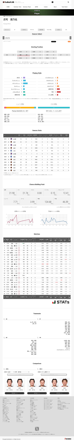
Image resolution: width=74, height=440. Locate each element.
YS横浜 (11, 252)
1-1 (16, 268)
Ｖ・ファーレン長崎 (6, 421)
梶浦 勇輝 (33, 340)
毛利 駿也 (67, 328)
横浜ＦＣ (17, 409)
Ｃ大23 (14, 139)
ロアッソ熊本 (32, 419)
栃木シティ (18, 406)
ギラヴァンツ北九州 (33, 418)
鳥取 (12, 259)
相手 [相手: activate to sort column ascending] (11, 240)
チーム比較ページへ (20, 374)
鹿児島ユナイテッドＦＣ (34, 420)
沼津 (12, 286)
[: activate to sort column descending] (4, 135)
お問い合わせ (46, 432)
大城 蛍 (6, 118)
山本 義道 (67, 331)
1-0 (16, 248)
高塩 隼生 (33, 352)
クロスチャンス (49, 80)
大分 (14, 150)
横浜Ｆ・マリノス (6, 410)
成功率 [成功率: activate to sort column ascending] (50, 136)
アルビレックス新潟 (19, 412)
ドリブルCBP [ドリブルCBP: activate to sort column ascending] (55, 240)
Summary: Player (27, 6)
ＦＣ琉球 (31, 421)
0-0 (16, 255)
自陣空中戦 (50, 89)
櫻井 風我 (67, 326)
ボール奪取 (50, 94)
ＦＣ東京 (4, 405)
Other (59, 398)
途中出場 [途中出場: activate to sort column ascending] (30, 136)
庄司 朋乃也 (67, 332)
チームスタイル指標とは (62, 406)
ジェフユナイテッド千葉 (7, 403)
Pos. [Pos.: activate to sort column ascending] (26, 240)
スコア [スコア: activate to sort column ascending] (15, 239)
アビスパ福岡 (5, 420)
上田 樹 (34, 323)
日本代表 (59, 401)
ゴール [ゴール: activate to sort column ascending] (40, 136)
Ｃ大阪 (14, 153)
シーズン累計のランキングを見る (63, 206)
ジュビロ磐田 (18, 414)
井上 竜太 (67, 325)
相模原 (11, 248)
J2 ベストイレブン (47, 405)
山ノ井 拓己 (33, 322)
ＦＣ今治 (17, 418)
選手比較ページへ (54, 374)
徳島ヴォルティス (19, 417)
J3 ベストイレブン (47, 409)
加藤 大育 (6, 121)
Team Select (64, 6)
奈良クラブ (32, 411)
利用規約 (26, 432)
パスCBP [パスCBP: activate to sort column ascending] (46, 240)
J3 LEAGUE (32, 398)
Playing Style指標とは (56, 98)
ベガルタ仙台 (18, 402)
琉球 (12, 271)
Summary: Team (17, 6)
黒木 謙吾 (40, 119)
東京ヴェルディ (5, 406)
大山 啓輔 (33, 343)
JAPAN (36, 6)
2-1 (16, 261)
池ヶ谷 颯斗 (41, 121)
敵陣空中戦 (17, 94)
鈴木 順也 (40, 114)
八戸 (12, 277)
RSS (69, 41)
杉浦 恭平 (67, 342)
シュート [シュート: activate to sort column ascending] (45, 136)
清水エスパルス (5, 411)
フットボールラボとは (61, 402)
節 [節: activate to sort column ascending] (4, 240)
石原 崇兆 (33, 346)
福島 (12, 293)
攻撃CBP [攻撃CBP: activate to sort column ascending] (42, 240)
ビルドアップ (50, 86)
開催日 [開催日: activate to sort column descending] (7, 240)
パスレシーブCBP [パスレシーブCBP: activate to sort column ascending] (60, 240)
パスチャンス (50, 83)
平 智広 (68, 334)
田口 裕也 (67, 346)
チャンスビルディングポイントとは (29, 206)
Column (46, 6)
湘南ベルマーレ (19, 410)
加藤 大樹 (33, 349)
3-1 (16, 252)
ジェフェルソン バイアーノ (63, 349)
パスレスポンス (16, 91)
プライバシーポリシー (36, 432)
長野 (12, 261)
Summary (45, 398)
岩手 (12, 257)
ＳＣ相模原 (32, 403)
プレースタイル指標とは (62, 405)
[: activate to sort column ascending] (7, 135)
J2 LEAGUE (18, 398)
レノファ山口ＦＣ (33, 413)
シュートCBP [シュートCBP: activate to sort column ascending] (65, 240)
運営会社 (42, 432)
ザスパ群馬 (32, 402)
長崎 (14, 156)
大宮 (12, 264)
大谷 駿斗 (67, 345)
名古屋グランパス (6, 412)
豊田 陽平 (67, 343)
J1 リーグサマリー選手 (48, 401)
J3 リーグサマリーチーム (48, 406)
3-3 (16, 259)
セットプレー (15, 89)
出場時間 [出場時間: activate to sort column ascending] (35, 136)
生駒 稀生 (6, 116)
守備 (52, 91)
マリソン (68, 348)
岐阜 (12, 255)
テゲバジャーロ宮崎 (19, 421)
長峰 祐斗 (67, 322)
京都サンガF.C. (5, 413)
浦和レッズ (4, 402)
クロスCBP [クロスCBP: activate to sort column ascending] (50, 240)
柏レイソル (4, 404)
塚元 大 (34, 342)
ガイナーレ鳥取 (32, 412)
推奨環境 (30, 432)
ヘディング (16, 83)
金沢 (14, 142)
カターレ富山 (18, 413)
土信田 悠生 (67, 340)
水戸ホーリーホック (6, 401)
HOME (8, 6)
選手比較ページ (14, 393)
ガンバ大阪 (4, 414)
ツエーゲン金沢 (32, 406)
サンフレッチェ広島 (6, 419)
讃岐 (12, 266)
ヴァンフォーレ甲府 (19, 411)
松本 (12, 250)
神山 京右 (6, 119)
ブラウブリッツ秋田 (19, 403)
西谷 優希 (33, 348)
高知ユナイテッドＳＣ (34, 417)
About (55, 6)
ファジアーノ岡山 (6, 418)
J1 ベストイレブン (47, 402)
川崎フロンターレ (6, 409)
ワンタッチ (16, 80)
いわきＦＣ (18, 405)
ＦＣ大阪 (31, 410)
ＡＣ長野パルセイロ (33, 405)
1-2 (16, 293)
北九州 (11, 268)
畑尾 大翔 (6, 114)
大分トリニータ (19, 420)
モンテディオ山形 (19, 404)
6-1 (16, 250)
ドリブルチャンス (49, 77)
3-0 (16, 273)
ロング (17, 86)
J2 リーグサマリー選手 (48, 404)
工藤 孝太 (40, 116)
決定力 (18, 77)
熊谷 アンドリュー (31, 351)
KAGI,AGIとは (60, 404)
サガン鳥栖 (18, 419)
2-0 (16, 243)
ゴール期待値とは (61, 409)
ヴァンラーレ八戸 (19, 401)
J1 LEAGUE (5, 398)
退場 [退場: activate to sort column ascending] (66, 136)
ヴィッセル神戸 (5, 417)
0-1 (16, 245)
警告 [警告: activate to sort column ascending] (61, 136)
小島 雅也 (67, 329)
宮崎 (12, 243)
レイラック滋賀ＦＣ (33, 409)
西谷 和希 (33, 354)
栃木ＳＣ (31, 401)
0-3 (16, 275)
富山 (12, 245)
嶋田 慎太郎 (33, 345)
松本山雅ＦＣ (32, 404)
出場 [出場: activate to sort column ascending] (19, 136)
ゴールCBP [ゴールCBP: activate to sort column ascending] (69, 240)
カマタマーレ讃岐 (33, 414)
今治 (12, 275)
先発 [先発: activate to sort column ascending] (24, 136)
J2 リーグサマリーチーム (48, 403)
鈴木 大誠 (40, 118)
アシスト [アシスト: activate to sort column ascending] (56, 136)
